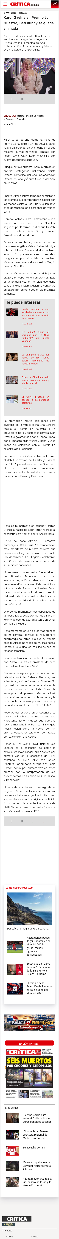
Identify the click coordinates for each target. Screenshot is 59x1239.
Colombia (21, 119)
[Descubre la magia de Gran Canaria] (29, 908)
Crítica (9, 1236)
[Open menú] (5, 4)
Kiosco (34, 1236)
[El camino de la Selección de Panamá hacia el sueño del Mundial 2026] (15, 988)
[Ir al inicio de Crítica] (24, 4)
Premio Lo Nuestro (35, 116)
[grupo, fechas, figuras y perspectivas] (15, 946)
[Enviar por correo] (43, 99)
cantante (10, 119)
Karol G (20, 116)
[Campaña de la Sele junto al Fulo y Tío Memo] (15, 969)
